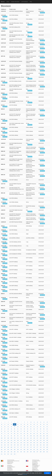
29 (43, 424)
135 (47, 440)
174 (27, 447)
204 (27, 451)
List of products (24, 1)
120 (47, 438)
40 (30, 426)
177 (37, 447)
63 (8, 431)
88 (40, 433)
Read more (42, 12)
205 (31, 451)
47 (4, 429)
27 (37, 424)
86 (34, 433)
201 (18, 451)
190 (31, 449)
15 (47, 422)
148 (40, 442)
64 (11, 431)
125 (14, 440)
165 (47, 444)
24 (27, 424)
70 (30, 431)
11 (34, 422)
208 (40, 451)
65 (14, 431)
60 (47, 429)
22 (21, 424)
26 (34, 424)
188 (24, 449)
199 (11, 451)
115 (31, 438)
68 (24, 431)
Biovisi (3, 1)
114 (27, 438)
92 (4, 435)
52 (21, 429)
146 (34, 442)
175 (31, 447)
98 (24, 435)
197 (5, 451)
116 (34, 438)
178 (40, 447)
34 (11, 426)
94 (11, 435)
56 (34, 429)
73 (40, 431)
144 (27, 442)
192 (37, 449)
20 (14, 424)
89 (43, 433)
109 (11, 438)
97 (21, 435)
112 (21, 438)
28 (40, 424)
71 (34, 431)
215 (14, 454)
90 (47, 433)
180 (47, 447)
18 (8, 424)
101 (34, 435)
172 (21, 447)
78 (8, 433)
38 (24, 426)
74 (43, 431)
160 (31, 444)
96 (17, 435)
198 (8, 451)
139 (11, 442)
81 (17, 433)
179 (44, 447)
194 (44, 449)
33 (8, 426)
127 (21, 440)
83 (24, 433)
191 (34, 449)
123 (8, 440)
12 (37, 422)
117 (37, 438)
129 (27, 440)
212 (5, 454)
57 (37, 429)
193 (40, 449)
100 (31, 435)
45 (47, 426)
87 (37, 433)
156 (18, 444)
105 (47, 435)
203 (24, 451)
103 (40, 435)
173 (24, 447)
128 (24, 440)
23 (24, 424)
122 (5, 440)
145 (31, 442)
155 (14, 444)
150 (47, 442)
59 (43, 429)
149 (44, 442)
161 (34, 444)
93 (8, 435)
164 (44, 444)
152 (5, 444)
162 (37, 444)
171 (18, 447)
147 (37, 442)
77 (4, 433)
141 (18, 442)
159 (27, 444)
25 (30, 424)
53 (24, 429)
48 (8, 429)
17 (4, 424)
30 (47, 424)
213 (8, 454)
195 (47, 449)
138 (8, 442)
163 (40, 444)
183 (8, 449)
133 (40, 440)
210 (47, 451)
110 (14, 438)
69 (27, 431)
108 (8, 438)
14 (43, 422)
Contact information (15, 1)
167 (5, 447)
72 (37, 431)
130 (31, 440)
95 (14, 435)
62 (4, 431)
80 (14, 433)
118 (40, 438)
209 (44, 451)
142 (21, 442)
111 (18, 438)
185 (14, 449)
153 (8, 444)
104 (44, 435)
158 (24, 444)
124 (11, 440)
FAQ (31, 1)
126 (18, 440)
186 (18, 449)
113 (24, 438)
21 (17, 424)
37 (21, 426)
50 (14, 429)
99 (27, 435)
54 (27, 429)
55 (30, 429)
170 (14, 447)
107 (5, 438)
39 (27, 426)
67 (21, 431)
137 (5, 442)
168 (8, 447)
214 (11, 454)
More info (25, 474)
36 (17, 426)
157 (21, 444)
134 (44, 440)
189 (27, 449)
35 (14, 426)
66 (17, 431)
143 (24, 442)
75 (47, 431)
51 (17, 429)
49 (11, 429)
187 (21, 449)
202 (21, 451)
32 (4, 426)
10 (30, 422)
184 (11, 449)
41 (34, 426)
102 (37, 435)
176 (34, 447)
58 (40, 429)
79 (11, 433)
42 (37, 426)
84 (27, 433)
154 (11, 444)
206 (34, 451)
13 (40, 422)
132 (37, 440)
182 (5, 449)
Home (8, 1)
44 (43, 426)
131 (34, 440)
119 (44, 438)
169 (11, 447)
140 (14, 442)
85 (30, 433)
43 (40, 426)
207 (37, 451)
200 (14, 451)
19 (11, 424)
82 (21, 433)
